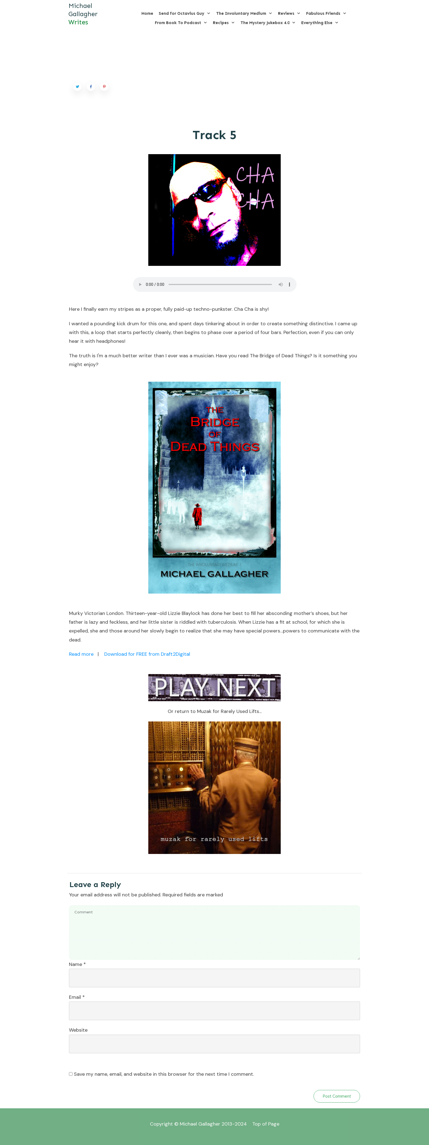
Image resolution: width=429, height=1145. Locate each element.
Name (77, 964)
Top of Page (265, 1124)
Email (77, 997)
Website (78, 1030)
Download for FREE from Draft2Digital (147, 654)
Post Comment (337, 1096)
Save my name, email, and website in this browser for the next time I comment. (164, 1074)
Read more (81, 654)
